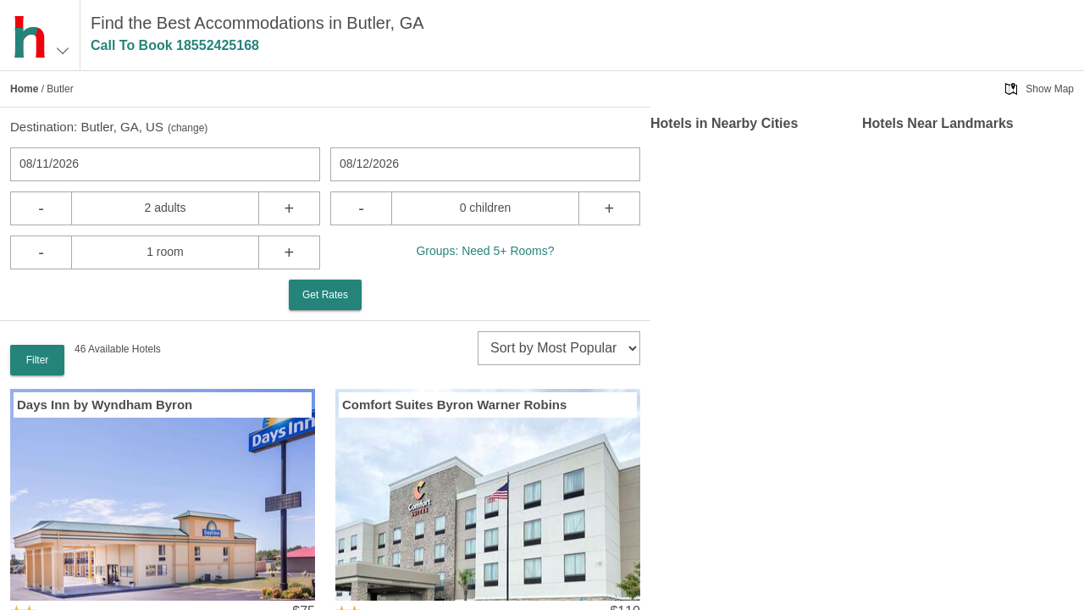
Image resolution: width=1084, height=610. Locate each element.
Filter (37, 360)
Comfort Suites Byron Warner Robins (454, 404)
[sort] (559, 348)
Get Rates (325, 295)
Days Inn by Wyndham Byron (104, 404)
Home (24, 89)
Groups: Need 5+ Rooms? (485, 251)
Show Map (1050, 89)
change (187, 128)
